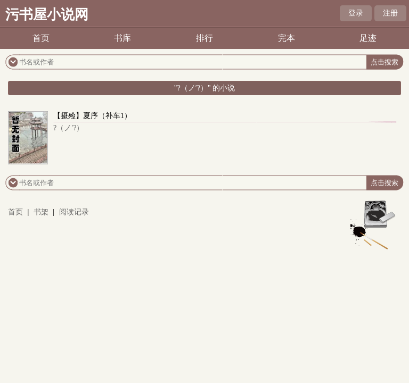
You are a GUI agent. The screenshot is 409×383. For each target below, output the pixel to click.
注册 (390, 13)
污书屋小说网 (46, 14)
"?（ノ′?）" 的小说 (204, 88)
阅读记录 (74, 212)
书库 (122, 38)
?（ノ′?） (68, 128)
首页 (41, 38)
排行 (204, 38)
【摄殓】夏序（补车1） (92, 116)
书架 (41, 212)
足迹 (368, 38)
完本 (286, 38)
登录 (355, 13)
